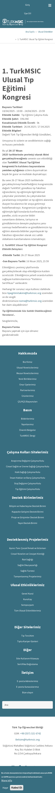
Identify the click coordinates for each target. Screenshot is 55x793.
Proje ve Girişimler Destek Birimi (27, 517)
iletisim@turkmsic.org (27, 739)
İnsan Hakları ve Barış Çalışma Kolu (27, 477)
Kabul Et (16, 788)
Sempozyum (27, 604)
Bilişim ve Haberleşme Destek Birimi (27, 506)
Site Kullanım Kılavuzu (27, 658)
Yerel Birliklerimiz (28, 378)
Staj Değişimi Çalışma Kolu (27, 483)
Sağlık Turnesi (27, 570)
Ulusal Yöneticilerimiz (27, 367)
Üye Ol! (27, 13)
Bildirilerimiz (27, 418)
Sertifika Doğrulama (27, 664)
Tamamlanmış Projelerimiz (27, 576)
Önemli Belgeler (27, 430)
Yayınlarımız (27, 424)
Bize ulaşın (27, 692)
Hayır (5, 788)
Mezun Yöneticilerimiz (27, 373)
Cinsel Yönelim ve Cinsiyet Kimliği (27, 553)
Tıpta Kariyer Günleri (27, 641)
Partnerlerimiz (27, 390)
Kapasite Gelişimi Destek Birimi (27, 511)
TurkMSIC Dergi (27, 435)
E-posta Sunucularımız (27, 686)
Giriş (27, 4)
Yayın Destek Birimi (27, 523)
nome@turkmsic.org (30, 301)
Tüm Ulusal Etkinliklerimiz (27, 610)
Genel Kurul (27, 593)
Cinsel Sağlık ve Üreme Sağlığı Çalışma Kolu (27, 466)
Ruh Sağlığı (27, 559)
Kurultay (27, 599)
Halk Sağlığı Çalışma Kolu (27, 472)
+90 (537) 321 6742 (30, 733)
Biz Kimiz (27, 361)
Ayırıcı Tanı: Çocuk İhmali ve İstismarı (27, 548)
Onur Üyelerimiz (27, 384)
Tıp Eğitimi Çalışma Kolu (27, 489)
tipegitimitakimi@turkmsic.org (24, 293)
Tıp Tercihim (27, 635)
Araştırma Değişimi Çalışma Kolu (27, 460)
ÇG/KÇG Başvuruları (27, 401)
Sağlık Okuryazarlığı (27, 565)
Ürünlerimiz (28, 395)
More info (6, 781)
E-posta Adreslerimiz (27, 681)
